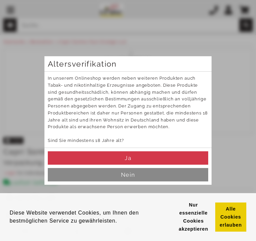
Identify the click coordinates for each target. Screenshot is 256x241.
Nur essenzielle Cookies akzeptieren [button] (193, 217)
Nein (128, 174)
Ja (128, 158)
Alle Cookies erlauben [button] (231, 217)
